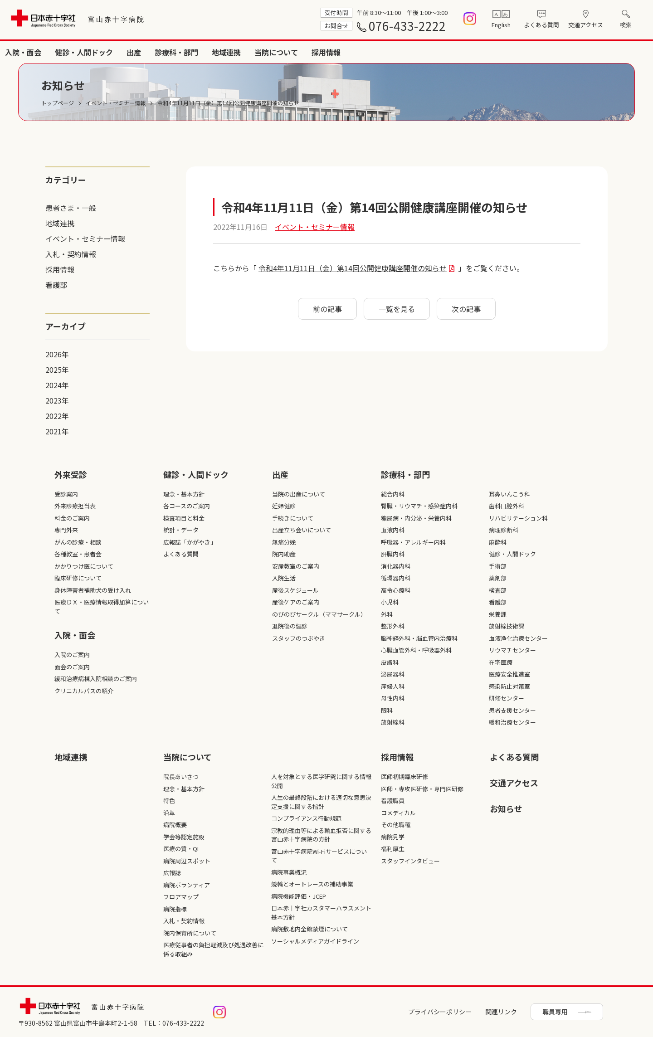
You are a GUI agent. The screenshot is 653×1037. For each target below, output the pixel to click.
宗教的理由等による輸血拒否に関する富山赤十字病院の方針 (321, 835)
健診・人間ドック (387, 52)
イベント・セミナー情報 (85, 238)
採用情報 (629, 52)
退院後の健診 (289, 626)
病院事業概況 (289, 872)
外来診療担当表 (75, 505)
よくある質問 (541, 24)
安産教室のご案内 (295, 566)
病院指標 (175, 909)
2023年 (57, 400)
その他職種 (395, 824)
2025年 (57, 369)
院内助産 (284, 554)
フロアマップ (181, 896)
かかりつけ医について (83, 566)
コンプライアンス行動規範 (306, 818)
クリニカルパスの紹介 (83, 690)
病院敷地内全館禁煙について (309, 929)
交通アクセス (585, 24)
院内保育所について (189, 933)
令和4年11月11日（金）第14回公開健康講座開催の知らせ (352, 268)
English (501, 24)
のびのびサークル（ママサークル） (319, 614)
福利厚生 (392, 848)
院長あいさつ (181, 776)
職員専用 (555, 1011)
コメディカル (398, 812)
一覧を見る (397, 308)
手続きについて (292, 518)
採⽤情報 (397, 757)
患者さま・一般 (70, 207)
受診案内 (66, 494)
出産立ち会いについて (301, 530)
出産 (437, 52)
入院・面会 (326, 52)
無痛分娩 (284, 542)
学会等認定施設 (184, 837)
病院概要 (175, 824)
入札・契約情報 (70, 253)
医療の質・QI (181, 848)
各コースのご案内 (186, 505)
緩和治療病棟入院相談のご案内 (95, 678)
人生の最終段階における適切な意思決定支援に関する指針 (321, 802)
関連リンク (501, 1011)
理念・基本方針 (184, 494)
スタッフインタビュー (410, 861)
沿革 (169, 812)
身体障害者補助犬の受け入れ (92, 590)
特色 (169, 800)
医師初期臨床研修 (404, 776)
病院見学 (392, 837)
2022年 (57, 415)
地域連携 (529, 52)
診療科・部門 (480, 52)
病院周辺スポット (186, 861)
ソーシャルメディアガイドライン (315, 941)
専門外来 (66, 530)
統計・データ (181, 530)
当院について (579, 52)
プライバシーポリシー (440, 1011)
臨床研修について (78, 578)
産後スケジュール (295, 590)
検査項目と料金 (184, 518)
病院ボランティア (186, 885)
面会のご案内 (72, 666)
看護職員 (392, 800)
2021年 (57, 431)
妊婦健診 (284, 505)
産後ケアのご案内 (295, 602)
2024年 (57, 385)
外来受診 (280, 52)
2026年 (57, 354)
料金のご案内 (72, 518)
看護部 (56, 284)
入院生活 (284, 578)
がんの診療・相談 (78, 542)
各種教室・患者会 (78, 554)
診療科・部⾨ (405, 474)
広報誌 (172, 872)
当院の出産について (298, 494)
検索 (626, 24)
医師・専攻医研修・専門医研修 (422, 788)
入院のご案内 (72, 654)
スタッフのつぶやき (298, 638)
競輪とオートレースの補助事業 (312, 884)
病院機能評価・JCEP (298, 896)
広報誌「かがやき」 (189, 542)
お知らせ (506, 808)
